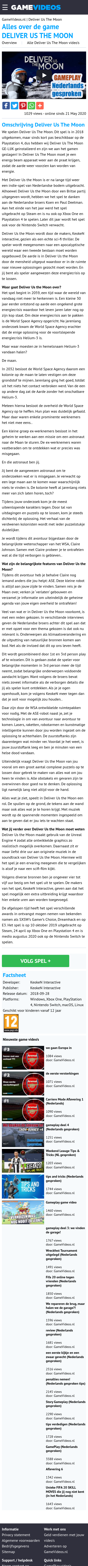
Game (36, 7)
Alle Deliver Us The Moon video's (53, 42)
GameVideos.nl (14, 19)
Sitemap (8, 1551)
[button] (6, 105)
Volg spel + (35, 960)
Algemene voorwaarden (21, 1540)
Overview (9, 42)
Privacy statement (16, 1534)
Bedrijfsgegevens (15, 1546)
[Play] (44, 75)
